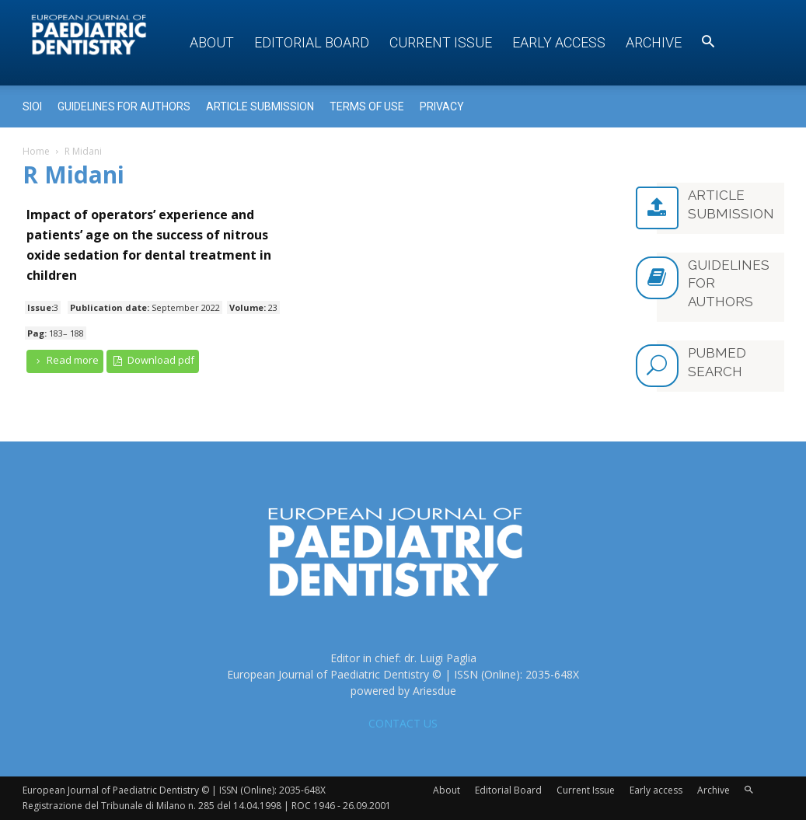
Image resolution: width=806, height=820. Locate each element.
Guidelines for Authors (124, 106)
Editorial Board (311, 42)
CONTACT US (403, 723)
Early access (558, 42)
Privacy (442, 106)
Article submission (260, 106)
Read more (65, 360)
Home (36, 151)
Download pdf (152, 360)
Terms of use (367, 106)
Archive (654, 42)
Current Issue (440, 42)
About (212, 42)
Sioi (32, 106)
